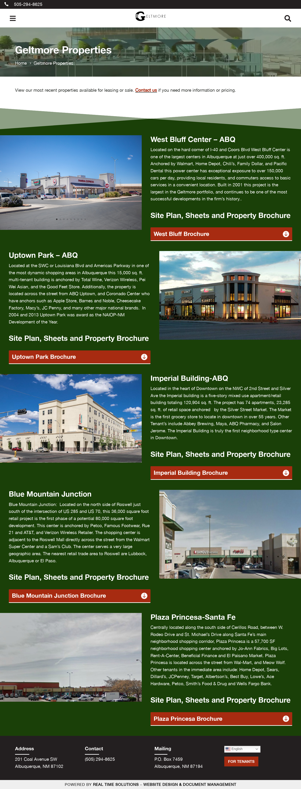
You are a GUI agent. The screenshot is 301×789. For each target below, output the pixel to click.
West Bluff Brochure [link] (181, 234)
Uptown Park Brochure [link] (44, 357)
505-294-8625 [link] (28, 4)
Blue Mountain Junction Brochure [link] (59, 595)
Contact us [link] (146, 90)
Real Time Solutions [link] (116, 784)
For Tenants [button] (241, 761)
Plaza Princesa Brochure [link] (188, 719)
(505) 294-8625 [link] (100, 759)
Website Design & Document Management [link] (189, 784)
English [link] (234, 749)
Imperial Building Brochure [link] (191, 473)
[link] (150, 21)
